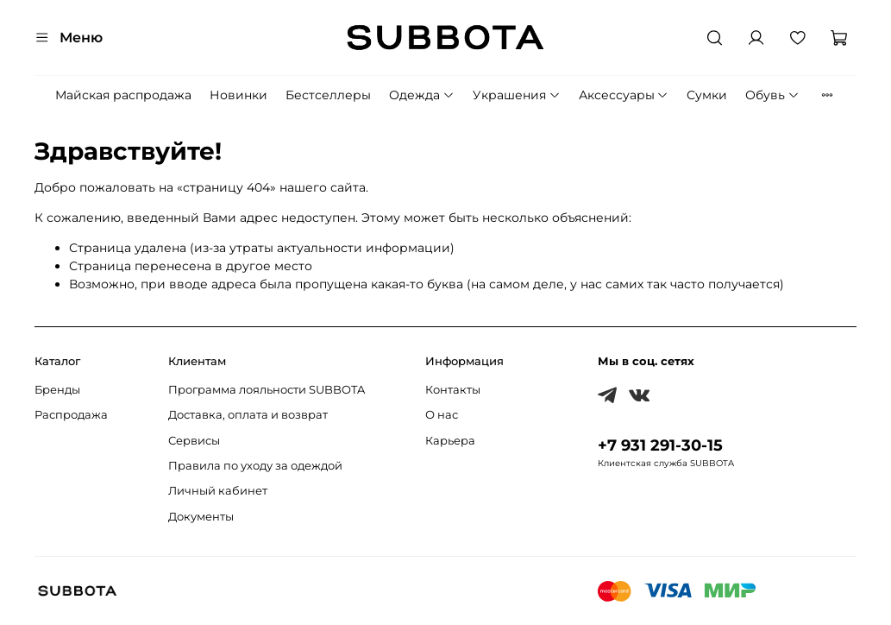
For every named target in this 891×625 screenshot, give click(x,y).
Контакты (452, 389)
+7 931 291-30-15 (660, 445)
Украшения (517, 95)
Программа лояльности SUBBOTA (266, 389)
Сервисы (194, 440)
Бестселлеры (328, 95)
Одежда (422, 95)
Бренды (57, 389)
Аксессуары (624, 95)
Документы (201, 516)
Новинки (238, 95)
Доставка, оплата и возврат (248, 414)
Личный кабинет (217, 490)
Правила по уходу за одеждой (255, 465)
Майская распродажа (123, 95)
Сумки (707, 95)
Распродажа (71, 414)
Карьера (450, 440)
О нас (441, 414)
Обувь (772, 95)
